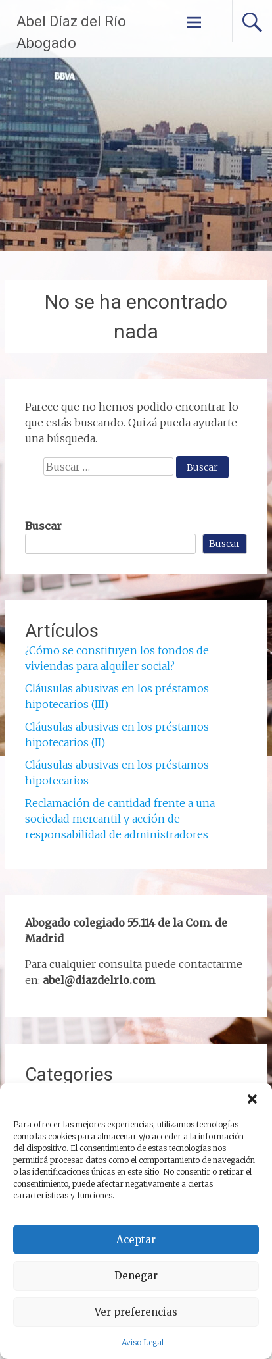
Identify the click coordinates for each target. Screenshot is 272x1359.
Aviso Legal (143, 1342)
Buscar (43, 525)
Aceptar (136, 1239)
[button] (252, 1099)
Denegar (136, 1275)
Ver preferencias (136, 1312)
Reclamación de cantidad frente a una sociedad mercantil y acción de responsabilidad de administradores (120, 818)
